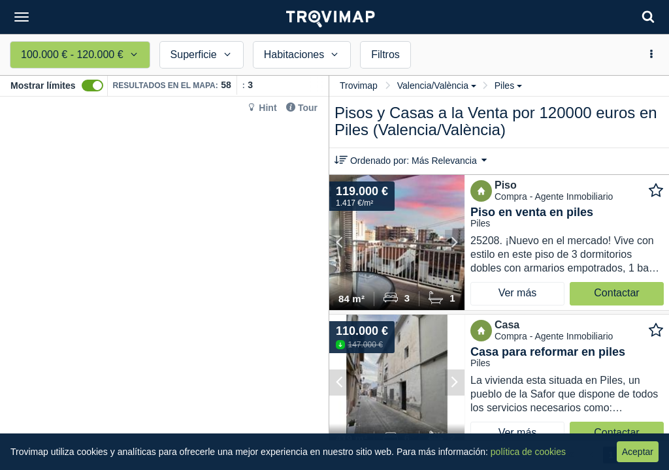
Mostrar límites (43, 85)
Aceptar (637, 451)
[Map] (164, 283)
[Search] (648, 16)
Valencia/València (436, 85)
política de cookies (528, 451)
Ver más (517, 292)
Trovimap (359, 85)
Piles (508, 85)
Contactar (616, 292)
